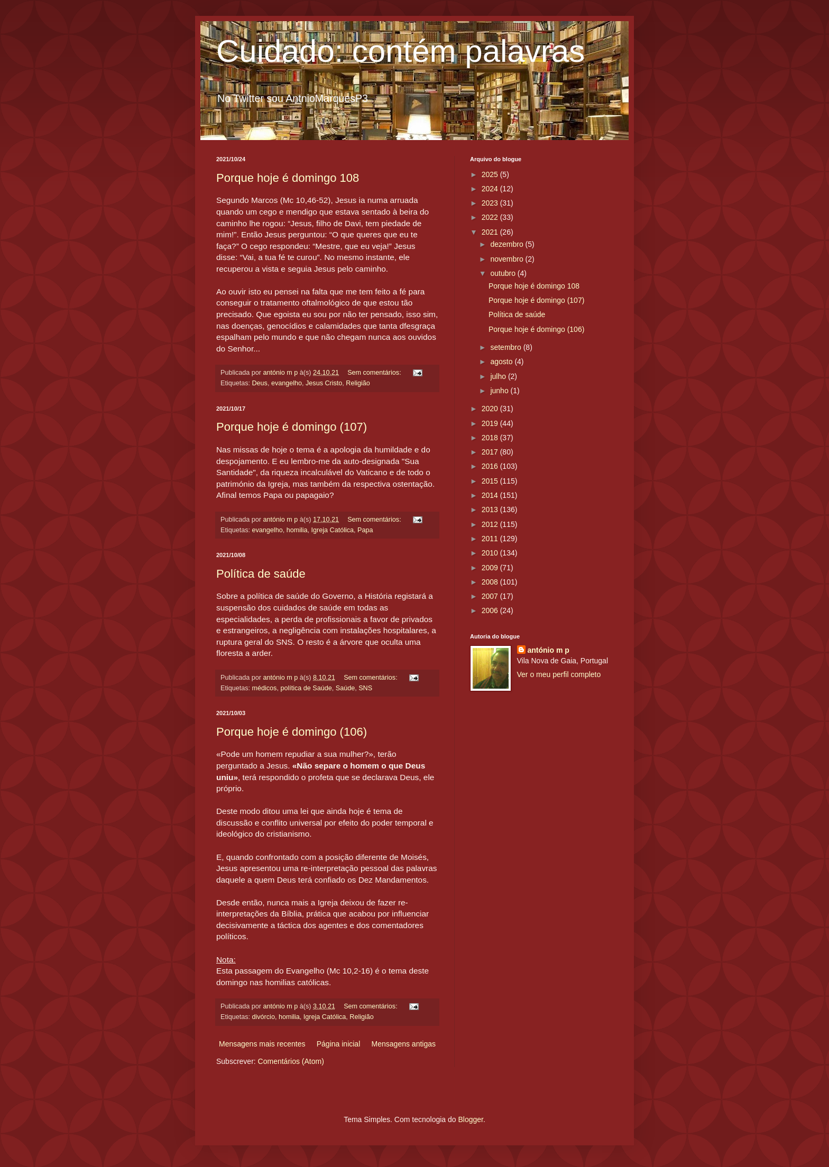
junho (500, 390)
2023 (491, 203)
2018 (491, 437)
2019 (491, 423)
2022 (491, 217)
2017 (491, 452)
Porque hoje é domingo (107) (291, 426)
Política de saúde (261, 573)
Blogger (470, 1119)
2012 (491, 524)
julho (499, 376)
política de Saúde (305, 688)
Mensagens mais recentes (262, 1044)
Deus (260, 383)
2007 (491, 596)
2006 (491, 610)
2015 (491, 481)
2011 (491, 538)
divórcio (263, 1017)
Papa (365, 530)
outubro (503, 273)
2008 (491, 582)
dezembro (507, 244)
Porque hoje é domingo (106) (291, 731)
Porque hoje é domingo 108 (287, 177)
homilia (297, 530)
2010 (491, 553)
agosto (502, 361)
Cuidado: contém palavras (400, 51)
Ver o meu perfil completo (559, 674)
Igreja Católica (332, 530)
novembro (507, 259)
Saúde (345, 688)
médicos (264, 688)
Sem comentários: (375, 372)
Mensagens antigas (404, 1044)
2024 (491, 188)
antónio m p (548, 650)
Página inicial (339, 1044)
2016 (491, 466)
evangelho (286, 383)
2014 (491, 495)
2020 (491, 408)
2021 (491, 232)
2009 (491, 567)
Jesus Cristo (324, 383)
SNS (365, 688)
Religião (358, 383)
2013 (491, 509)
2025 (491, 174)
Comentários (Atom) (291, 1061)
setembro (506, 347)
